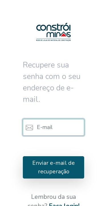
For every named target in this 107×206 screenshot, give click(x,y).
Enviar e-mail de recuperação (53, 167)
